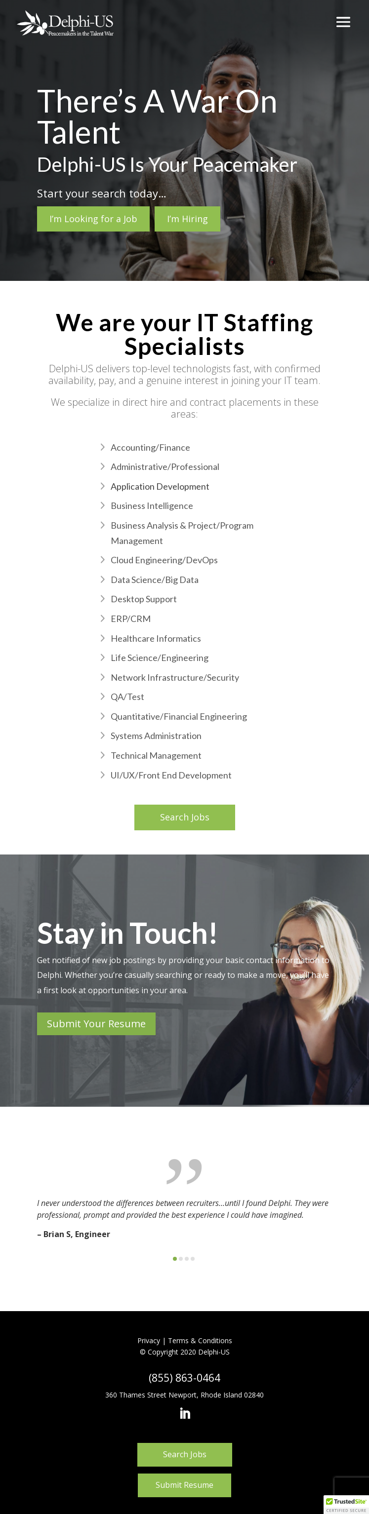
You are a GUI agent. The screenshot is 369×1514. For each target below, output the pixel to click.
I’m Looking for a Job (93, 219)
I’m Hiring (187, 219)
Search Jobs (184, 817)
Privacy (148, 1340)
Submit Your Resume (96, 1023)
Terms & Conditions (200, 1340)
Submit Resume (184, 1484)
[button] (175, 1259)
